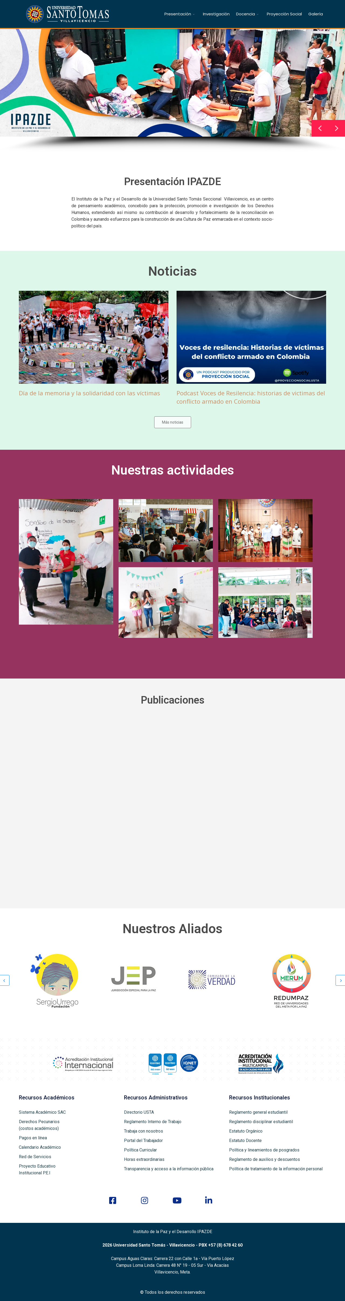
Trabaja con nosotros (143, 1131)
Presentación (177, 14)
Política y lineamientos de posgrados (264, 1150)
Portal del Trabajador (143, 1140)
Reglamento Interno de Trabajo (152, 1121)
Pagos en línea (33, 1137)
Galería (315, 14)
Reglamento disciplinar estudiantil (261, 1121)
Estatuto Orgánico (246, 1131)
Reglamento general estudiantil (258, 1112)
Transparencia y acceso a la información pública (168, 1168)
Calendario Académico (40, 1147)
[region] (172, 90)
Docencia (245, 14)
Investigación (216, 14)
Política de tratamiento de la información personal (276, 1168)
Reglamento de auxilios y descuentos (264, 1159)
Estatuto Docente (245, 1140)
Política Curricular (140, 1150)
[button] (336, 128)
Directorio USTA (139, 1112)
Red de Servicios (35, 1156)
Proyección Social (284, 14)
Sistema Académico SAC (42, 1112)
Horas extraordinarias (144, 1159)
